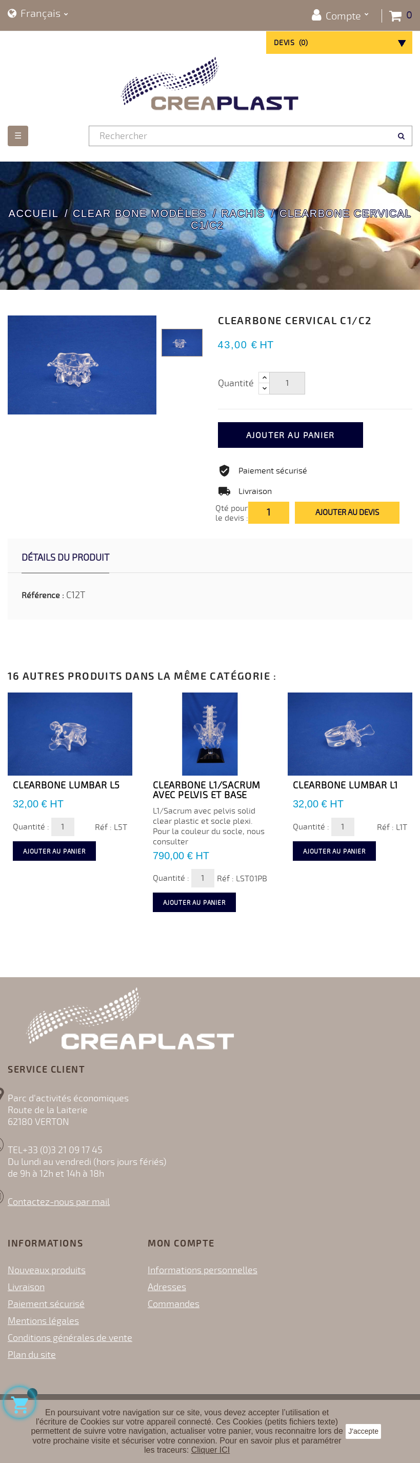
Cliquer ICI (210, 1450)
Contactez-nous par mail (59, 1202)
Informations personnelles (202, 1270)
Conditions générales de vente (70, 1337)
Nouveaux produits (47, 1270)
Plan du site (32, 1354)
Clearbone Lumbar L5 (66, 785)
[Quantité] (287, 383)
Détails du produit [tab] (65, 557)
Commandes (173, 1304)
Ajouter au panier (290, 435)
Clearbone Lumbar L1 (345, 785)
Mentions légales (43, 1321)
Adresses (167, 1287)
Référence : (43, 595)
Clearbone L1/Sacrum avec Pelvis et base (207, 790)
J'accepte (363, 1431)
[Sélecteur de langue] (38, 14)
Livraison (26, 1287)
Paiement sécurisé (46, 1304)
